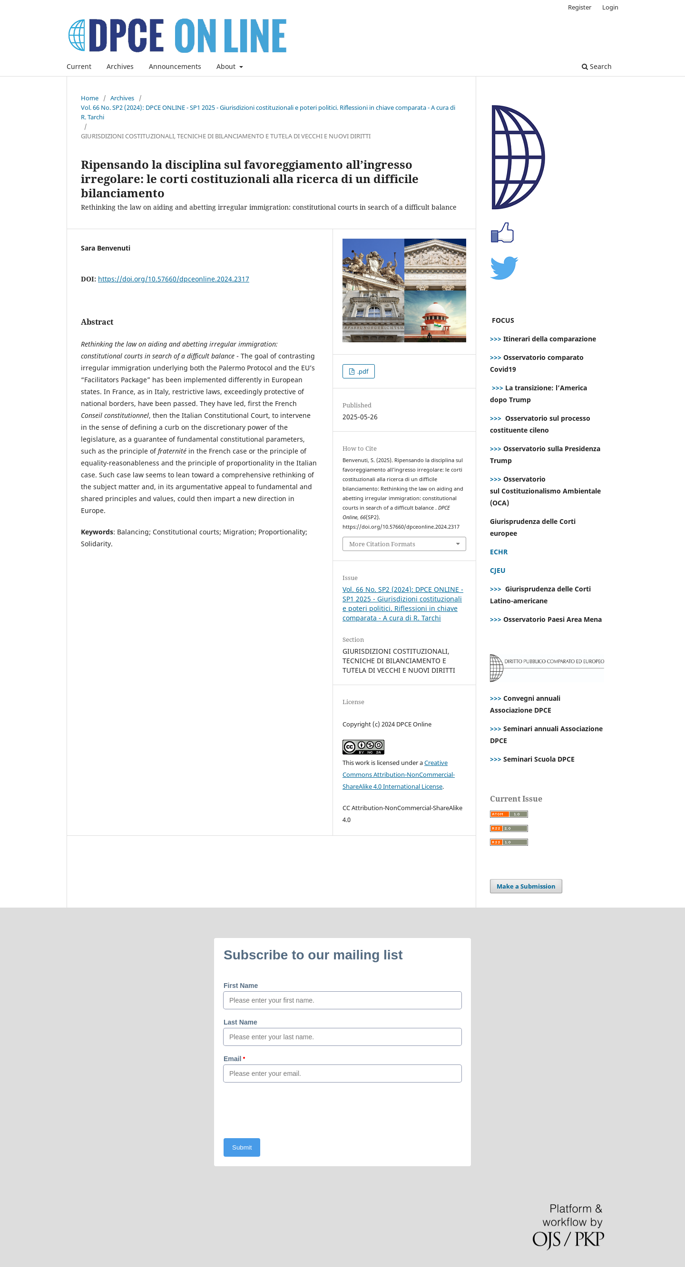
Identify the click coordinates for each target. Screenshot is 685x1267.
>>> (495, 338)
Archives (120, 66)
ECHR (499, 551)
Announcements (175, 66)
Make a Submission (526, 886)
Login (610, 7)
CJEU (498, 570)
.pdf (362, 371)
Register (579, 7)
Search (597, 66)
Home (89, 98)
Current (79, 66)
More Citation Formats (382, 544)
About (226, 66)
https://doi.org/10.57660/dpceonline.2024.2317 (173, 278)
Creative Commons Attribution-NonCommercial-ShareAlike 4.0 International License (398, 774)
